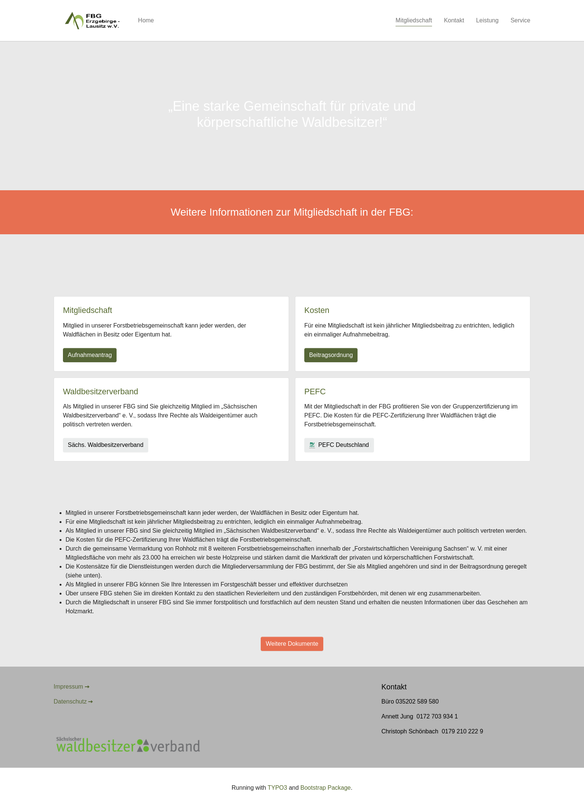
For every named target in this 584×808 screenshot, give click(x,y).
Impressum (68, 686)
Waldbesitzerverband (100, 391)
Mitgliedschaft (87, 310)
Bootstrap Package (326, 787)
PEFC (315, 391)
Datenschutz (70, 701)
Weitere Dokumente (292, 644)
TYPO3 (277, 787)
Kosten (316, 310)
